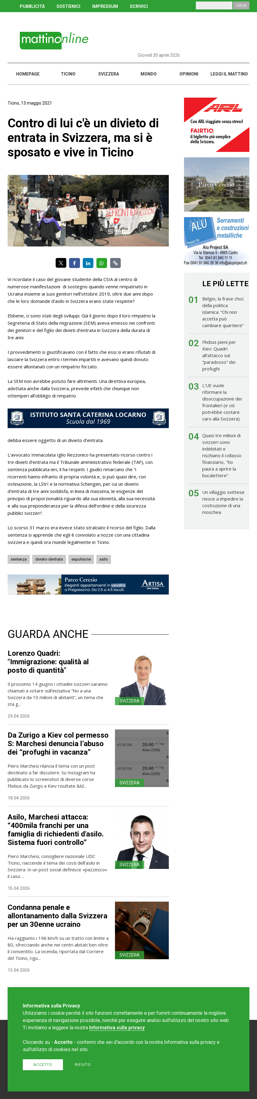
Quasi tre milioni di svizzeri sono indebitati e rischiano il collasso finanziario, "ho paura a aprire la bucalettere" (221, 455)
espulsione (81, 559)
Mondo (149, 74)
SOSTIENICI (68, 6)
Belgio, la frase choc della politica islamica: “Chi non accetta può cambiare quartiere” (223, 312)
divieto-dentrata (49, 559)
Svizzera (108, 74)
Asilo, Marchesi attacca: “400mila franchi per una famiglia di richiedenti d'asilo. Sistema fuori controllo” (56, 830)
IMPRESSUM (105, 6)
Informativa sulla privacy (117, 1027)
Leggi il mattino (229, 74)
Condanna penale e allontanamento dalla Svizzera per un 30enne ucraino (57, 916)
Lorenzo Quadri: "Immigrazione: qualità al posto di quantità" (48, 662)
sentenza (19, 559)
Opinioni (188, 74)
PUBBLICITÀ (32, 6)
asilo (103, 559)
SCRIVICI (139, 6)
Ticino (68, 74)
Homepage (28, 74)
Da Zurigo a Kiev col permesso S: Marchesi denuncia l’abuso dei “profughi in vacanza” (58, 743)
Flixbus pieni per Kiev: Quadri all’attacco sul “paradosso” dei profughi (219, 355)
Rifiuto (83, 1064)
